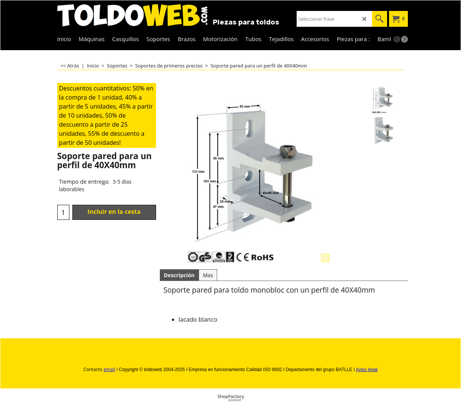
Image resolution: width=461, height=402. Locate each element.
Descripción (179, 275)
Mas (208, 275)
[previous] (397, 39)
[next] (404, 39)
